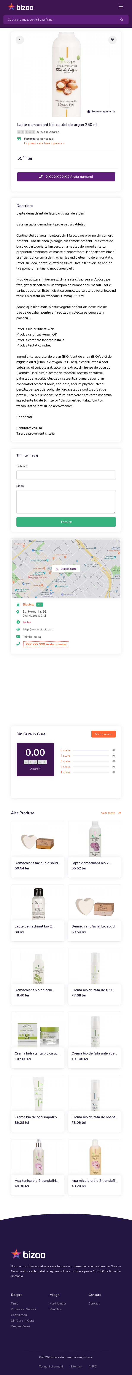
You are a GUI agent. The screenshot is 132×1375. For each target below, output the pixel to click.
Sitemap (76, 1366)
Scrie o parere (103, 734)
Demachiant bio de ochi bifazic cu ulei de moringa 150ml (35, 990)
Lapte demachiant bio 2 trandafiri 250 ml (90, 863)
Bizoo (53, 1357)
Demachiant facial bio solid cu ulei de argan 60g (36, 863)
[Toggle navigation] (120, 6)
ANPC (93, 1366)
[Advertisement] (66, 691)
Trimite (66, 522)
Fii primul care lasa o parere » (44, 143)
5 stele (65, 750)
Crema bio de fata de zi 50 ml (92, 990)
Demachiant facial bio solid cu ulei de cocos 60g (93, 926)
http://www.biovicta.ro (38, 629)
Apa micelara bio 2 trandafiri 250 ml (94, 1180)
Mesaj (20, 486)
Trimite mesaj (32, 637)
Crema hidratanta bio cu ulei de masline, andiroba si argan (37, 1053)
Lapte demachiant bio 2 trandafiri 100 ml (33, 926)
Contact (94, 1303)
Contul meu (19, 1315)
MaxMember (58, 1303)
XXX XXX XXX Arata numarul (66, 176)
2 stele (65, 767)
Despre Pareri (20, 1326)
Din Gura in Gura (22, 1321)
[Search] (58, 19)
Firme (14, 1303)
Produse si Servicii (23, 1309)
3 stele (65, 761)
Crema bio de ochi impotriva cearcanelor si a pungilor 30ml (37, 1117)
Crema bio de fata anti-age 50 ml (93, 1053)
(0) (114, 750)
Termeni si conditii (51, 1366)
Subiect (21, 466)
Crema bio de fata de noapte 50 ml (94, 1117)
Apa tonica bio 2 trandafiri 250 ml (35, 1180)
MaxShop (56, 1309)
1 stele (65, 772)
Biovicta (29, 604)
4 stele (65, 756)
